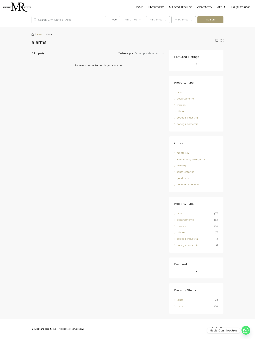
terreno (181, 105)
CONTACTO (204, 7)
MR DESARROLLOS (180, 7)
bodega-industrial (188, 117)
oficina (181, 111)
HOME (139, 7)
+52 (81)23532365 (240, 7)
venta (180, 299)
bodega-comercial (188, 124)
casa (179, 92)
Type (114, 19)
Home (38, 34)
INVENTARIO (156, 7)
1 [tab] (198, 65)
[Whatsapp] (246, 330)
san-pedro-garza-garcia (191, 159)
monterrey (183, 152)
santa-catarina (185, 171)
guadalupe (183, 178)
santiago (182, 165)
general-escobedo (188, 184)
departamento (185, 98)
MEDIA (221, 7)
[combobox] (133, 19)
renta (180, 306)
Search (210, 19)
